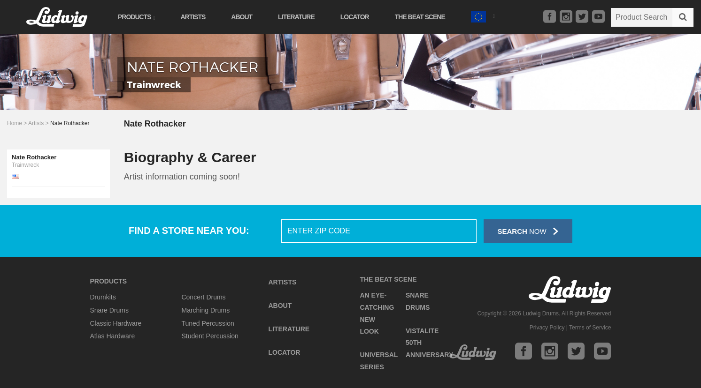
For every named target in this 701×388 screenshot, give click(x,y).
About (241, 17)
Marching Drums (205, 310)
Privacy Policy (547, 327)
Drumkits (103, 297)
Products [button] (136, 17)
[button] (482, 15)
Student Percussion (209, 336)
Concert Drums (203, 297)
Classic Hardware (116, 323)
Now (528, 231)
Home (14, 123)
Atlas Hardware (112, 336)
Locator (354, 17)
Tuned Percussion (207, 323)
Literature (296, 17)
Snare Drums (109, 310)
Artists (192, 17)
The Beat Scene (420, 17)
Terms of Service (590, 327)
